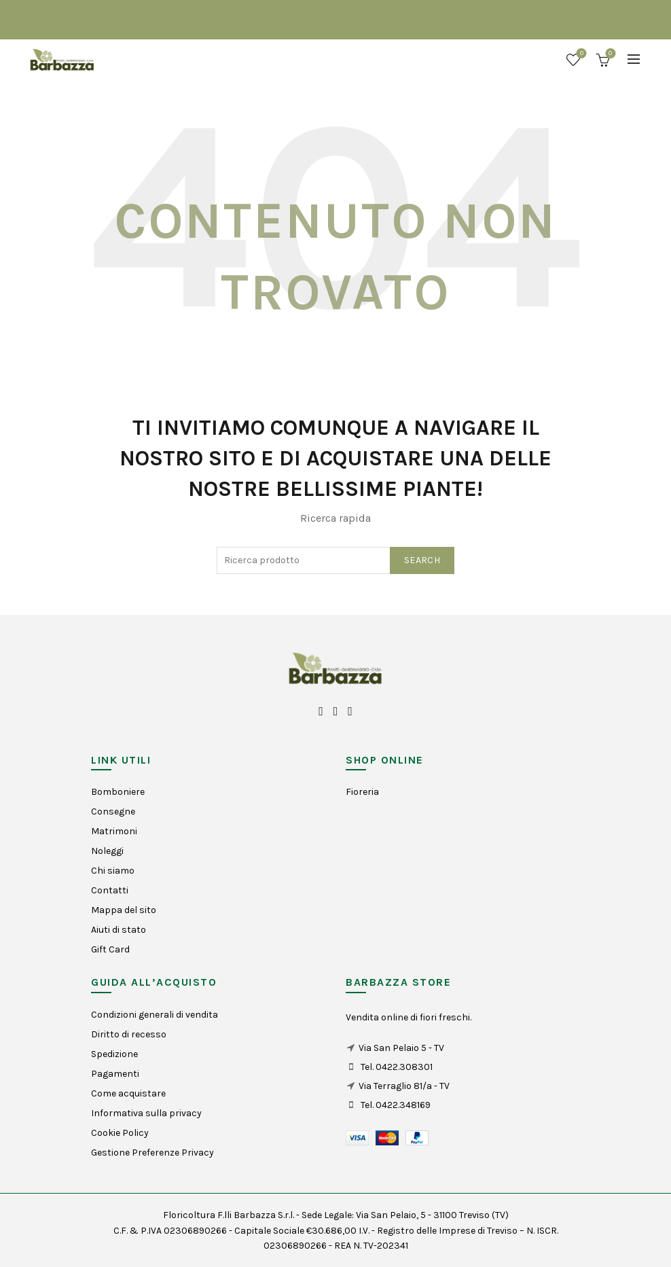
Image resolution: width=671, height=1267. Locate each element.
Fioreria (362, 792)
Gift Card (110, 949)
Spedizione (114, 1054)
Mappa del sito (123, 910)
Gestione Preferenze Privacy (152, 1152)
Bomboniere (118, 792)
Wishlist (580, 54)
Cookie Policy (120, 1133)
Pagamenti (115, 1073)
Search (422, 560)
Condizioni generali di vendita (154, 1014)
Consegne (113, 811)
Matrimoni (114, 831)
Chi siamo (112, 870)
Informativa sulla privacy (146, 1113)
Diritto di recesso (128, 1034)
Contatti (109, 890)
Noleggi (107, 851)
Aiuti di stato (118, 929)
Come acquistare (128, 1093)
